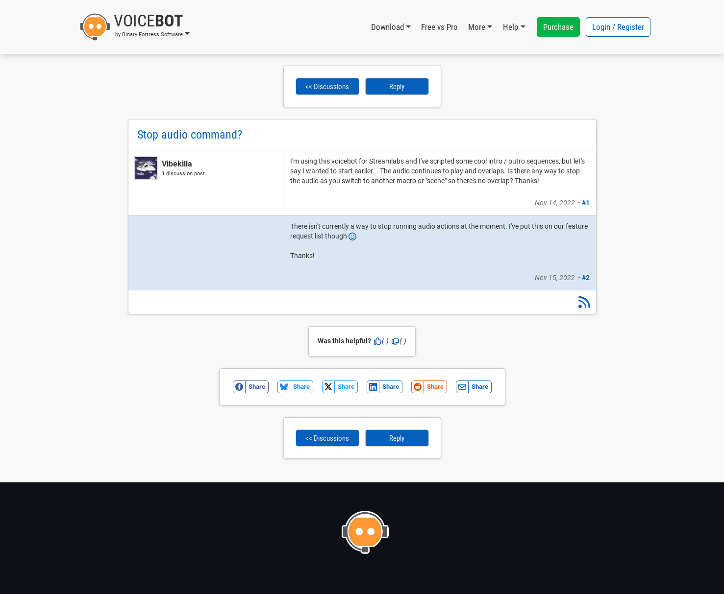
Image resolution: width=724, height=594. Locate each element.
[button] (134, 27)
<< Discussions (327, 86)
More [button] (476, 27)
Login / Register (618, 27)
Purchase (558, 27)
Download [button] (387, 27)
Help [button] (510, 27)
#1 (586, 203)
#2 (586, 278)
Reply (396, 86)
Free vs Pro (439, 27)
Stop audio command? (189, 135)
